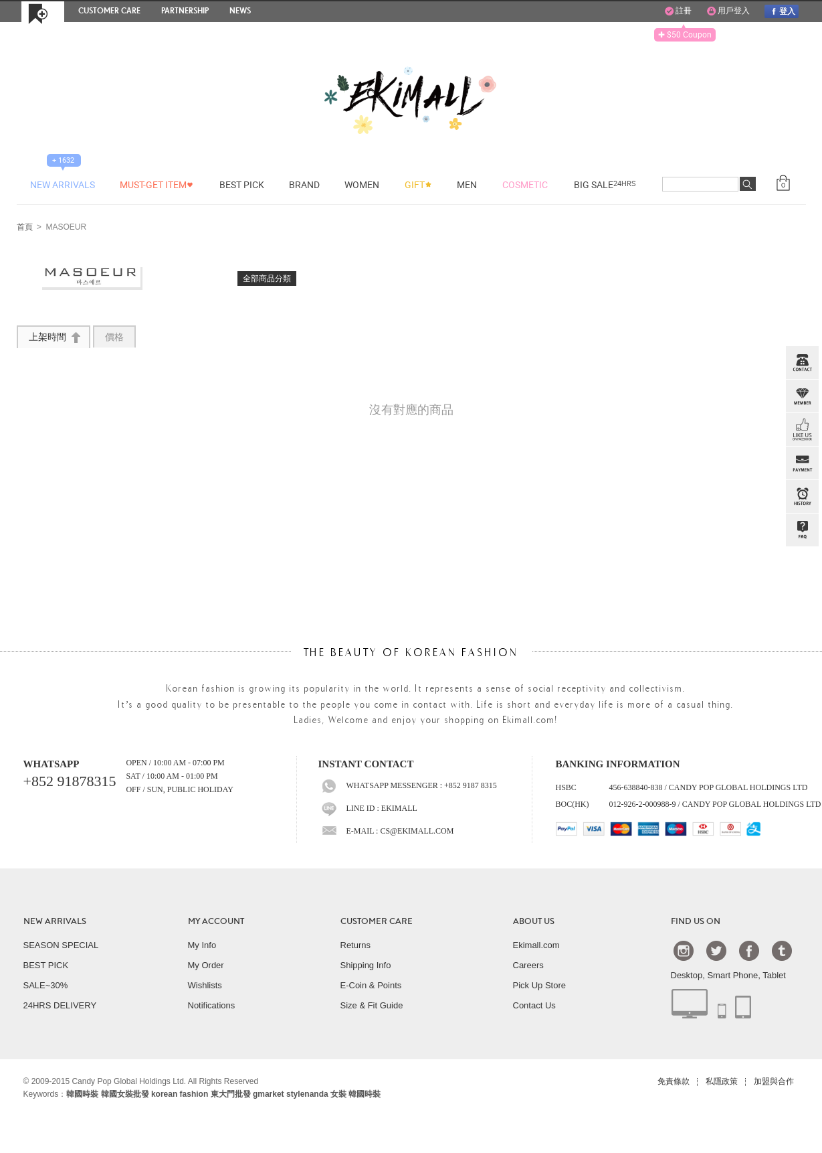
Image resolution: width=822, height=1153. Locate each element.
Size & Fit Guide (371, 1005)
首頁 (25, 227)
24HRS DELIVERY (60, 1005)
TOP (800, 597)
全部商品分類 (267, 278)
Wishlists (205, 985)
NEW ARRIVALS (54, 921)
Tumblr (781, 950)
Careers (528, 965)
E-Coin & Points (371, 985)
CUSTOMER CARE (376, 921)
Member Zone (802, 396)
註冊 (678, 11)
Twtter (716, 950)
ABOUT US (533, 921)
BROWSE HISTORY (802, 497)
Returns (355, 945)
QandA (802, 530)
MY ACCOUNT (216, 921)
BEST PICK (46, 965)
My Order (206, 965)
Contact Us (534, 1005)
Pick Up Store (539, 985)
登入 (781, 11)
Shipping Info (365, 965)
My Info (202, 945)
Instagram (683, 950)
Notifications (211, 1005)
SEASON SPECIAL (61, 945)
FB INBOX (802, 430)
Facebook (749, 950)
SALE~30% (45, 985)
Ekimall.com (536, 945)
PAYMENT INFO (802, 463)
